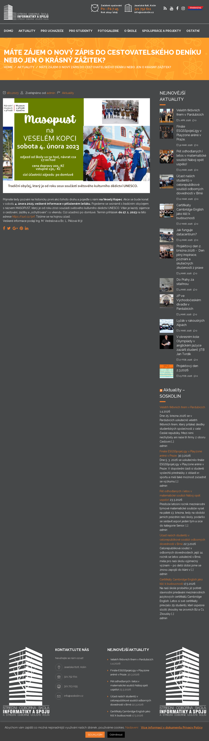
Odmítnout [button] (116, 734)
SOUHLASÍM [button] (95, 734)
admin (51, 93)
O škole (130, 31)
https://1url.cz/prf (23, 216)
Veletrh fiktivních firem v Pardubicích (182, 407)
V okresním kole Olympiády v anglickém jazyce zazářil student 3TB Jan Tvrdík (190, 345)
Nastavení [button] (131, 727)
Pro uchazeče (52, 31)
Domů (8, 31)
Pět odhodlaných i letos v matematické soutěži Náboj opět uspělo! (180, 495)
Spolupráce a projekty (161, 31)
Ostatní (192, 31)
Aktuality (27, 31)
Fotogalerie (108, 31)
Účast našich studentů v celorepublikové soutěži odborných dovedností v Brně (189, 184)
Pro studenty (80, 31)
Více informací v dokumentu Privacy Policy (172, 727)
